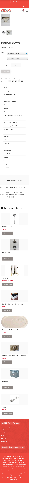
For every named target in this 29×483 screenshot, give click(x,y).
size (2, 52)
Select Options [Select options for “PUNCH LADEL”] (8, 233)
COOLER (5, 381)
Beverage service (19, 79)
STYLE (3, 58)
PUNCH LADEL (7, 227)
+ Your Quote (16, 2)
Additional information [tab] (14, 181)
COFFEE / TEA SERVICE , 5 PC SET (14, 356)
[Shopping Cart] (23, 11)
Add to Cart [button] (7, 310)
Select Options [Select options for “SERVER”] (8, 284)
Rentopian (14, 479)
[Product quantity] (15, 65)
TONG (4, 407)
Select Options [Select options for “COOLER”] (8, 387)
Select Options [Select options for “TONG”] (8, 413)
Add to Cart (6, 71)
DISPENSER (6, 253)
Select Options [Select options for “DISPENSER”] (8, 258)
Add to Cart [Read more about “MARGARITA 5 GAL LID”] (7, 336)
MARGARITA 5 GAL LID (10, 330)
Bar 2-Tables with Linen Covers (13, 304)
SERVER (5, 278)
